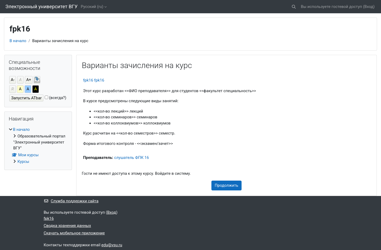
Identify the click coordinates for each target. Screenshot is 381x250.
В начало (18, 40)
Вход (368, 6)
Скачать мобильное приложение (74, 233)
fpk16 (49, 218)
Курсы (23, 161)
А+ (28, 79)
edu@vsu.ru (111, 245)
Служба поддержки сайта (71, 201)
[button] (294, 7)
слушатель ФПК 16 (131, 157)
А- (13, 79)
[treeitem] (38, 146)
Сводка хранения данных (67, 225)
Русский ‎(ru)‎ (92, 6)
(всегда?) (57, 97)
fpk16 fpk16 (93, 80)
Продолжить (226, 185)
